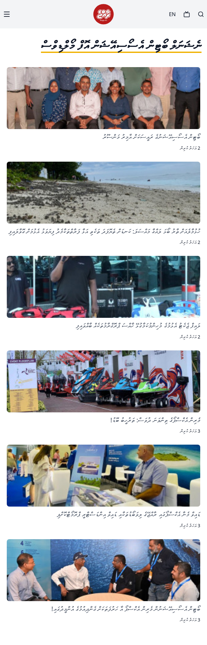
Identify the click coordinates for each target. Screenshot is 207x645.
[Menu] (6, 14)
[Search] (201, 14)
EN (172, 14)
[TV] (186, 14)
